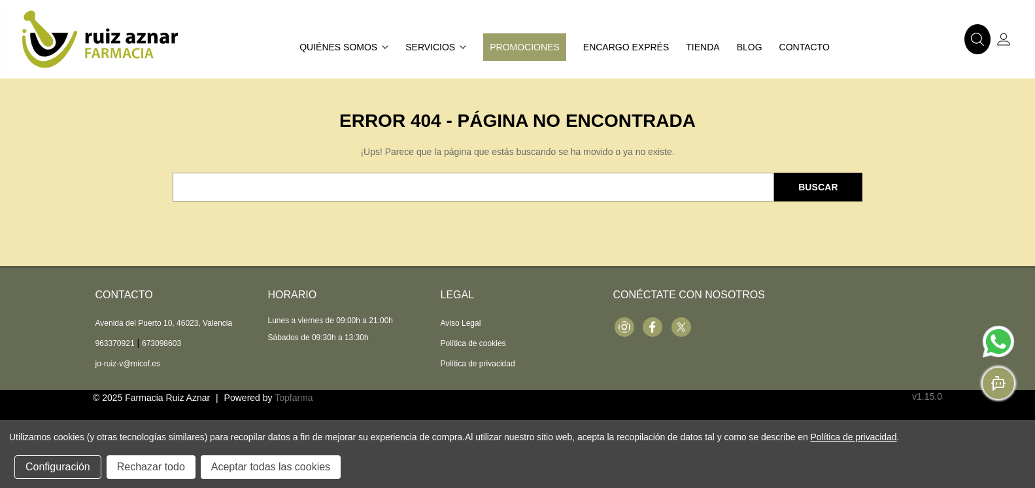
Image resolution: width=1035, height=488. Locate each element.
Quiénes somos (343, 47)
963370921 (115, 343)
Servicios (435, 47)
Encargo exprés (626, 47)
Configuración (57, 466)
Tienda (702, 47)
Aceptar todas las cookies (270, 466)
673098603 (161, 343)
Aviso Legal (461, 323)
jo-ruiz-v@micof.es (128, 363)
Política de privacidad (478, 363)
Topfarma (294, 397)
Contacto (804, 47)
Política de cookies (473, 343)
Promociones (525, 47)
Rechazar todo (151, 466)
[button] (977, 39)
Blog (749, 47)
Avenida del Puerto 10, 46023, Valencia (164, 323)
